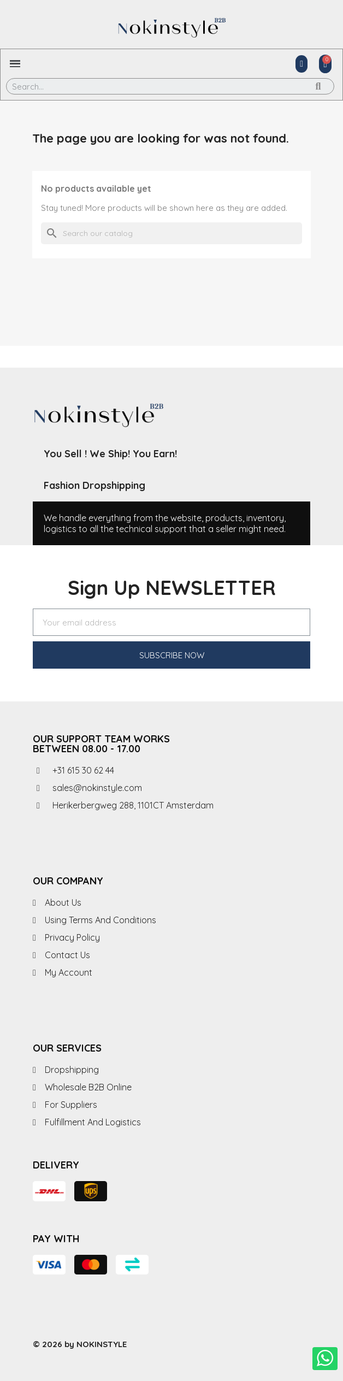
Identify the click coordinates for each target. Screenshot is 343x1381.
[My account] (301, 64)
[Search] (171, 233)
